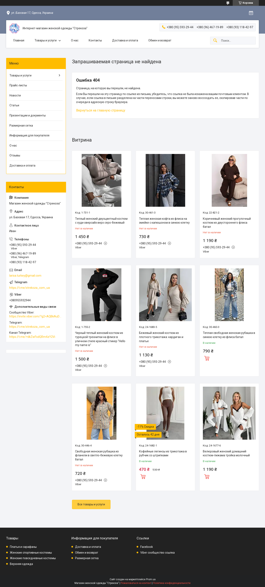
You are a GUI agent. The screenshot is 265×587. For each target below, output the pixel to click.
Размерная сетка (21, 125)
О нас (74, 40)
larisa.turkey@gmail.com (25, 275)
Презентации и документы (27, 115)
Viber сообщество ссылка (157, 552)
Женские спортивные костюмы (31, 552)
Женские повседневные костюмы (33, 558)
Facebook (146, 546)
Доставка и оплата (125, 40)
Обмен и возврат (159, 40)
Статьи (14, 105)
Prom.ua (151, 579)
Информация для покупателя (29, 135)
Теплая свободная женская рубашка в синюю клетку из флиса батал (229, 335)
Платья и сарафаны (23, 546)
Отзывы (14, 155)
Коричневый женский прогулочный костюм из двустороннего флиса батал (227, 222)
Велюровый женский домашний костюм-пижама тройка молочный (226, 453)
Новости (15, 95)
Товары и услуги (46, 40)
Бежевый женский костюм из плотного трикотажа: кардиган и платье (161, 337)
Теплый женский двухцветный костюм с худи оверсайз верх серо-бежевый (101, 220)
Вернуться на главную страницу (100, 110)
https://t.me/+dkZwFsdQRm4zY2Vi (32, 336)
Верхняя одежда (21, 564)
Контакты (95, 40)
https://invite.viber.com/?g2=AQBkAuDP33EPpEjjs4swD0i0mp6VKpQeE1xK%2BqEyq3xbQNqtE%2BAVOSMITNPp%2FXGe (36, 316)
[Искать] (215, 41)
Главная (18, 40)
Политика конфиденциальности (172, 583)
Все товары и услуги (91, 504)
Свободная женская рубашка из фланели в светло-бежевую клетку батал (99, 455)
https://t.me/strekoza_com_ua (29, 287)
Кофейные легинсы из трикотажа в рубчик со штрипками (163, 453)
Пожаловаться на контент (136, 583)
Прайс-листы (18, 85)
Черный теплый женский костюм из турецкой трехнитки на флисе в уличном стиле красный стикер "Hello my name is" (100, 339)
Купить (207, 358)
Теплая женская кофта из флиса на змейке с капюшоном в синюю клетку (164, 220)
